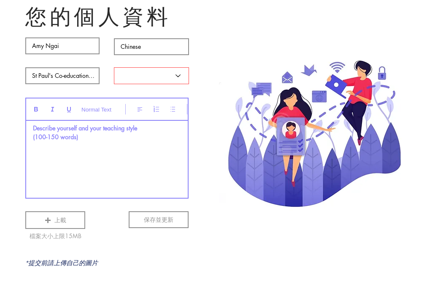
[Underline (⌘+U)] (69, 109)
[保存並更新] (159, 219)
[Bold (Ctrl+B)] (36, 109)
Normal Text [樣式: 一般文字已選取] (96, 109)
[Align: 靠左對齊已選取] (140, 109)
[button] (55, 220)
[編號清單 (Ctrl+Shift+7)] (156, 109)
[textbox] (107, 156)
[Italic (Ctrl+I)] (52, 109)
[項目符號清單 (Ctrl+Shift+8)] (173, 109)
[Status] (151, 75)
